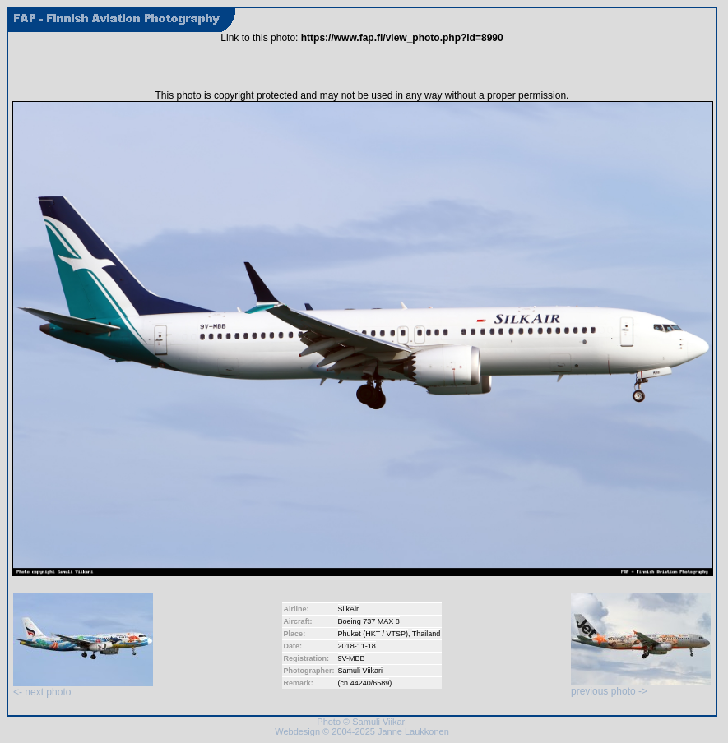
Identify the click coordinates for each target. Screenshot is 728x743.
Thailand (426, 634)
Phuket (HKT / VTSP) (373, 634)
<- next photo (83, 687)
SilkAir (348, 609)
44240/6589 (370, 683)
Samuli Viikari (360, 671)
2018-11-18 (357, 646)
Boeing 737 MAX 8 (369, 621)
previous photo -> (641, 686)
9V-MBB (351, 658)
